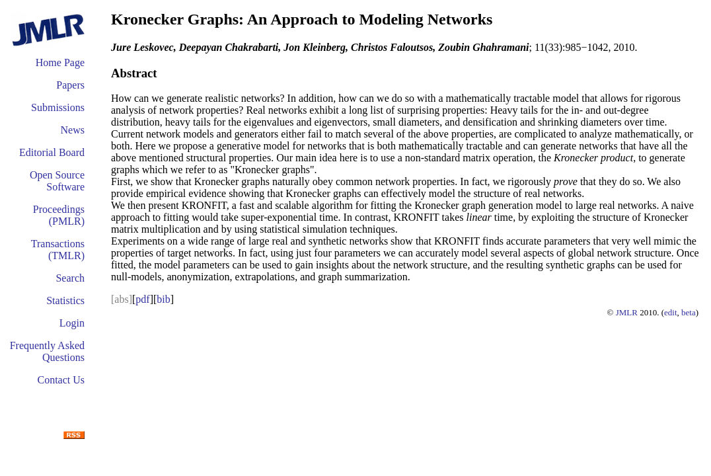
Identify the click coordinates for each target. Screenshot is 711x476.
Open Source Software (57, 180)
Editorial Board (52, 152)
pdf (142, 299)
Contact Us (61, 379)
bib (163, 299)
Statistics (65, 300)
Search (70, 278)
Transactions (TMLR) (58, 249)
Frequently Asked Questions (47, 351)
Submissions (58, 107)
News (73, 130)
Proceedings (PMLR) (59, 215)
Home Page (60, 62)
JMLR (627, 312)
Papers (70, 85)
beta (688, 312)
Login (72, 323)
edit (670, 312)
